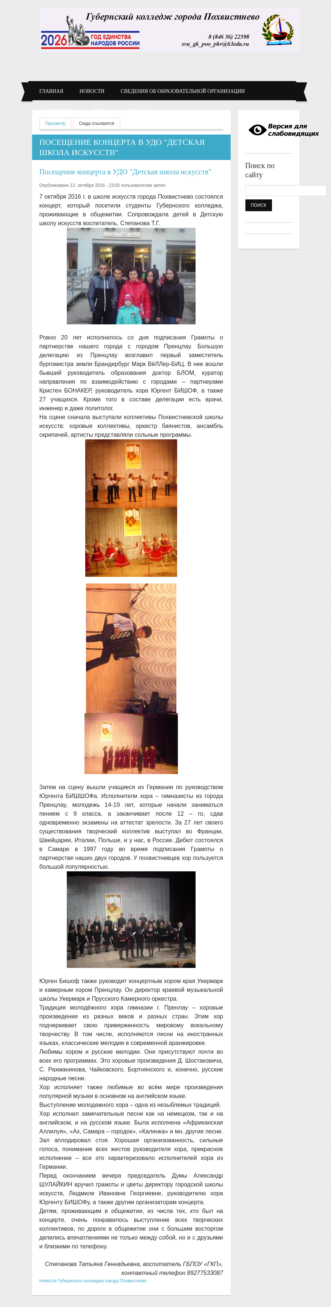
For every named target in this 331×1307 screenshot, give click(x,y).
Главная (51, 91)
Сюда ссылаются (96, 123)
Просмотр (58, 123)
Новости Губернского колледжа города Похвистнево (93, 1280)
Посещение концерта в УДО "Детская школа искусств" (125, 172)
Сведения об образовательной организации (183, 91)
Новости (92, 91)
